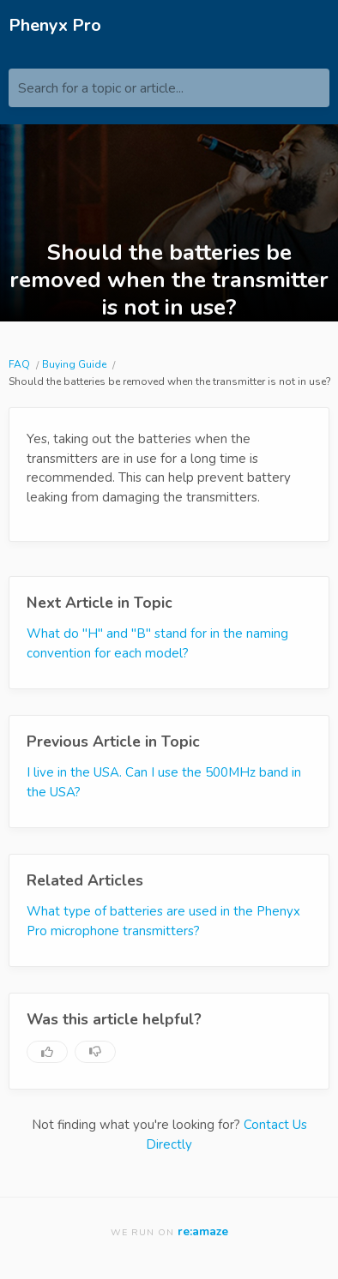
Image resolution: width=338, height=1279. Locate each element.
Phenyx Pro (55, 25)
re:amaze (203, 1231)
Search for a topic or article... (101, 88)
